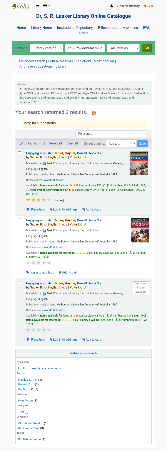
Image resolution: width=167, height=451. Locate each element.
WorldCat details (53, 180)
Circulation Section (30, 423)
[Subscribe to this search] (94, 113)
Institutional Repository (75, 28)
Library (61, 66)
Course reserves (60, 61)
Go (147, 48)
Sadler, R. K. (26, 389)
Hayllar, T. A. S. (28, 379)
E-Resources (107, 28)
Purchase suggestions (35, 66)
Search (21, 48)
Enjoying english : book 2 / (63, 220)
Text (21, 412)
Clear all (72, 143)
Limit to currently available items (39, 368)
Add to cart (91, 209)
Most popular (104, 61)
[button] (37, 6)
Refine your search (83, 353)
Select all (55, 143)
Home (21, 28)
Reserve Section (29, 428)
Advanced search (31, 61)
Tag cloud (83, 61)
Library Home (41, 28)
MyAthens (130, 28)
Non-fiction (25, 400)
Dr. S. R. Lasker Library (23, 6)
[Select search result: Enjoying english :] (19, 152)
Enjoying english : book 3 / (63, 283)
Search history (128, 6)
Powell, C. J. (26, 384)
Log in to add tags (63, 209)
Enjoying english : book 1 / (63, 153)
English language (29, 439)
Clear (148, 6)
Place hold (35, 209)
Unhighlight (30, 143)
